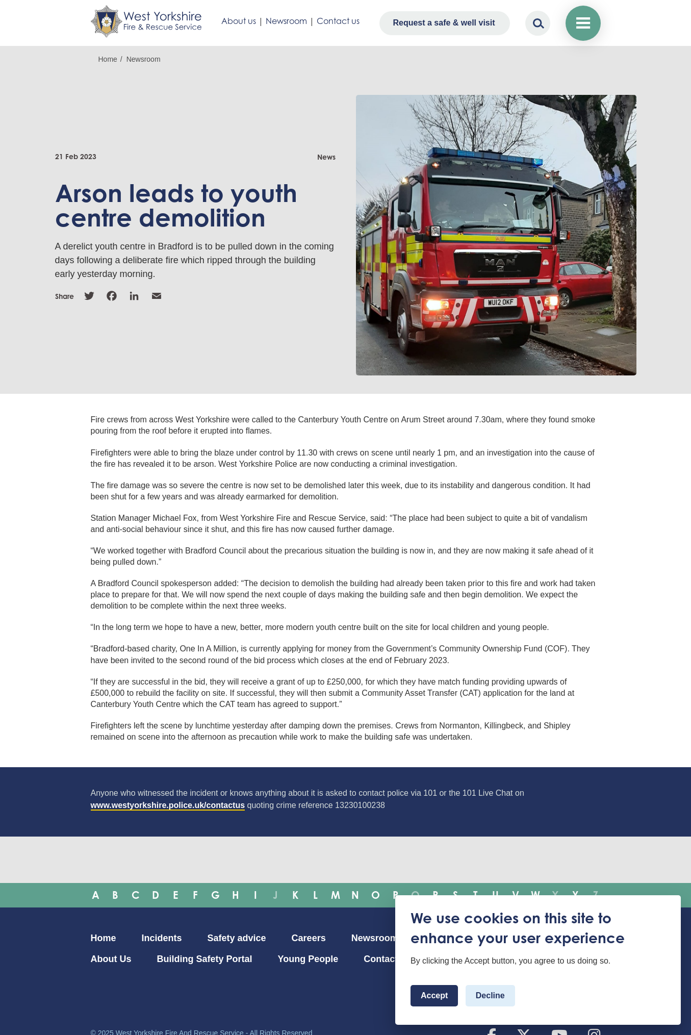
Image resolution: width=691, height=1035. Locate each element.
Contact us (338, 21)
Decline (490, 995)
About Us (111, 959)
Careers (309, 938)
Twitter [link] (89, 295)
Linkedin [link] (134, 295)
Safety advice (237, 938)
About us (238, 21)
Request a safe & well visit (444, 22)
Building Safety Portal (204, 959)
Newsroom (286, 21)
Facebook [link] (111, 295)
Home (107, 59)
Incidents (162, 938)
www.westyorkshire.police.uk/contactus (168, 805)
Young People (308, 959)
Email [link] (156, 295)
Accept (434, 995)
